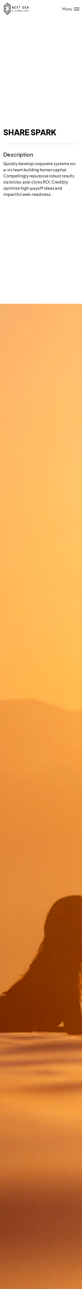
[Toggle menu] (69, 9)
